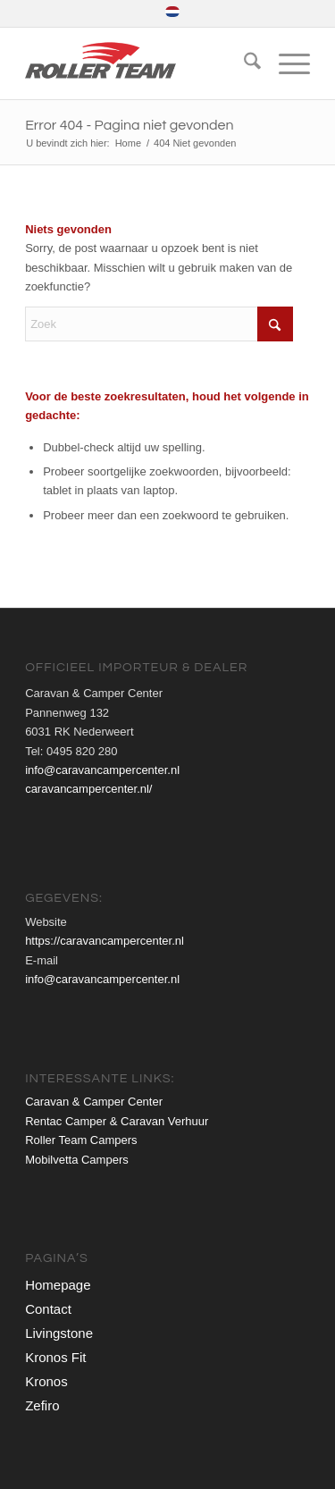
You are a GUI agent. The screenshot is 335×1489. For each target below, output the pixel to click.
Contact (48, 1309)
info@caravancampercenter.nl (102, 770)
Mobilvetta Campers (77, 1159)
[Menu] (285, 63)
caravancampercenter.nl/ (88, 788)
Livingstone (59, 1333)
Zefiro (42, 1405)
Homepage (57, 1284)
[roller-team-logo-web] (139, 63)
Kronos (46, 1381)
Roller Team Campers (81, 1140)
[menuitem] (172, 12)
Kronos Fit (55, 1357)
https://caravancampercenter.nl (104, 940)
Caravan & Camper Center (94, 1101)
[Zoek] (243, 63)
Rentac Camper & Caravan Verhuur (116, 1121)
